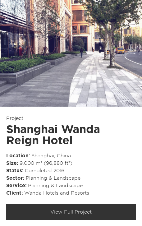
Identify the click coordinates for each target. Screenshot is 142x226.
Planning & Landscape (53, 178)
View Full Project (71, 212)
